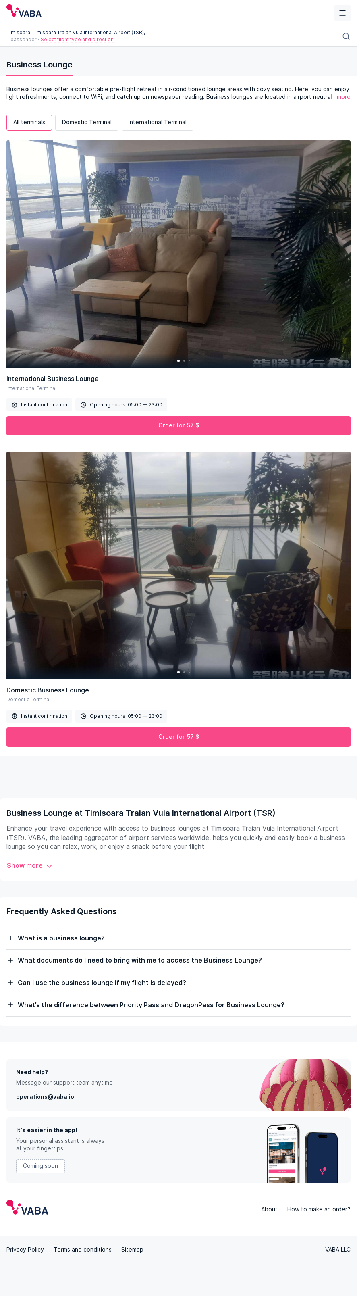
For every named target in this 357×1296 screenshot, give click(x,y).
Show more (29, 865)
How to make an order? (319, 1209)
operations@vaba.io (45, 1097)
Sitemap (132, 1249)
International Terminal (158, 122)
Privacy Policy (25, 1249)
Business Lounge (39, 64)
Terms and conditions (83, 1249)
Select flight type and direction (77, 39)
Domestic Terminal (87, 122)
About (269, 1209)
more (344, 97)
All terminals (29, 122)
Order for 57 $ (178, 425)
